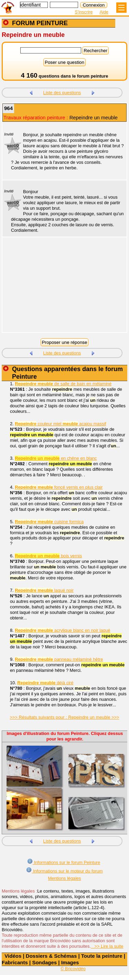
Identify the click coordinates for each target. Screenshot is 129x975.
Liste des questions (62, 92)
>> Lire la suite (107, 946)
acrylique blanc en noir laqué (62, 630)
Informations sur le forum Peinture (63, 861)
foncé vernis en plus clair (59, 487)
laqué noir (44, 590)
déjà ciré (45, 682)
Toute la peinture (101, 956)
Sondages (44, 962)
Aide (103, 11)
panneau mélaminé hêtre (59, 659)
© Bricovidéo (73, 968)
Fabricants (15, 962)
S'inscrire (84, 11)
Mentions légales (64, 878)
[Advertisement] (61, 289)
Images (70, 962)
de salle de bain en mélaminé (63, 383)
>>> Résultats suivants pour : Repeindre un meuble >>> (64, 717)
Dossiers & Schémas (51, 956)
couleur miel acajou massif (60, 423)
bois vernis (48, 555)
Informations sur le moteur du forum (64, 870)
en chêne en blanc (56, 458)
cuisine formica (49, 521)
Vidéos (12, 956)
